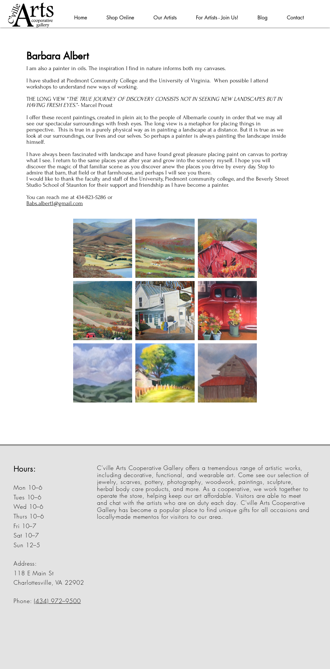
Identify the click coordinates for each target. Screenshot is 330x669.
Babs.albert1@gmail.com (54, 203)
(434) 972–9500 (57, 601)
